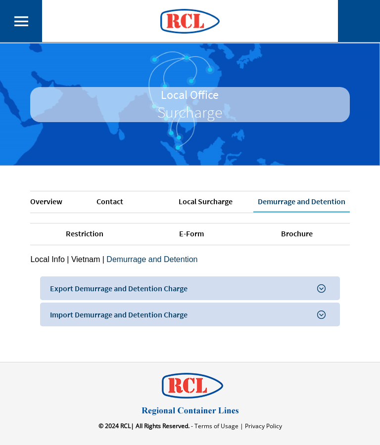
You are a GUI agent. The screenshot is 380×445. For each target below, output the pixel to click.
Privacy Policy (262, 426)
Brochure (297, 233)
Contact (109, 201)
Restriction (84, 233)
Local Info (47, 259)
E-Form (191, 233)
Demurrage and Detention (301, 201)
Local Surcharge (206, 201)
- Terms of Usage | (216, 426)
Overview (46, 201)
